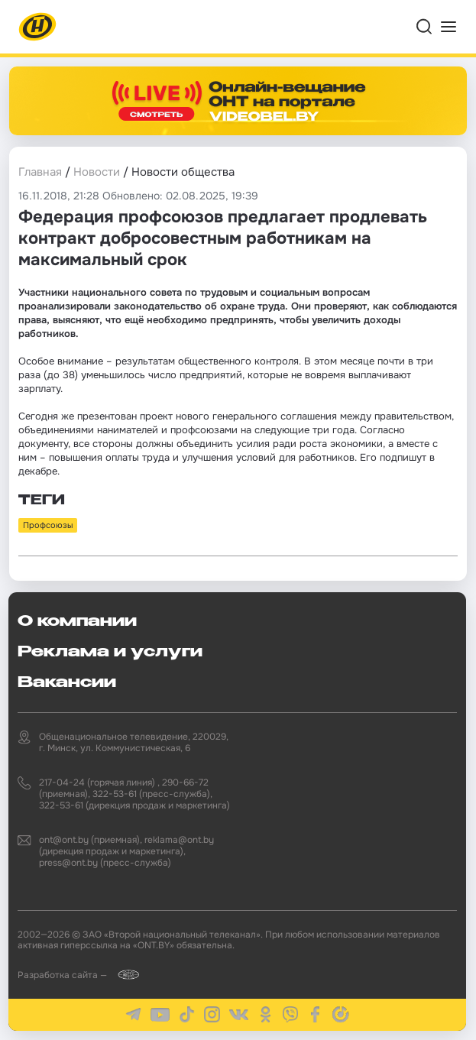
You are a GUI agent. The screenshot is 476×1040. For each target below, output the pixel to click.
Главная (40, 172)
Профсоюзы (48, 525)
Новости (96, 172)
